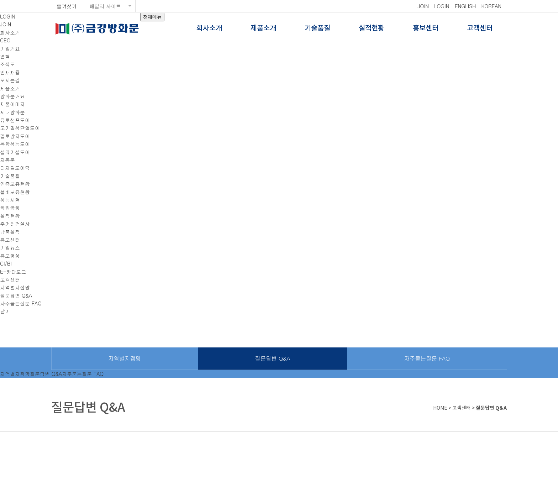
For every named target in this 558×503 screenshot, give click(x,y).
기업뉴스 (10, 247)
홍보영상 (10, 255)
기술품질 (317, 28)
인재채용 (10, 72)
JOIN (423, 6)
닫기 (5, 311)
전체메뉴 (152, 17)
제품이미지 (12, 104)
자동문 (7, 159)
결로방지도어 (15, 136)
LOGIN (441, 6)
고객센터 (480, 28)
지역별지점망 (15, 287)
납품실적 (10, 231)
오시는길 (10, 80)
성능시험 (10, 199)
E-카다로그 (13, 271)
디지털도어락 (15, 167)
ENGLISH (465, 6)
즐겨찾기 (67, 6)
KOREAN (491, 6)
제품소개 (263, 28)
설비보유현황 (15, 191)
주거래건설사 (15, 223)
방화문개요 (12, 96)
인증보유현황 (15, 183)
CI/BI (6, 263)
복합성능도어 (15, 143)
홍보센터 (425, 28)
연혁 (5, 56)
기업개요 (10, 48)
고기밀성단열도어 (20, 127)
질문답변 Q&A (16, 295)
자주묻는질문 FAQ (21, 303)
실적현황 (371, 28)
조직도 (7, 64)
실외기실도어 (15, 152)
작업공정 (10, 207)
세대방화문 (12, 112)
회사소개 (209, 28)
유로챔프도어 (15, 120)
